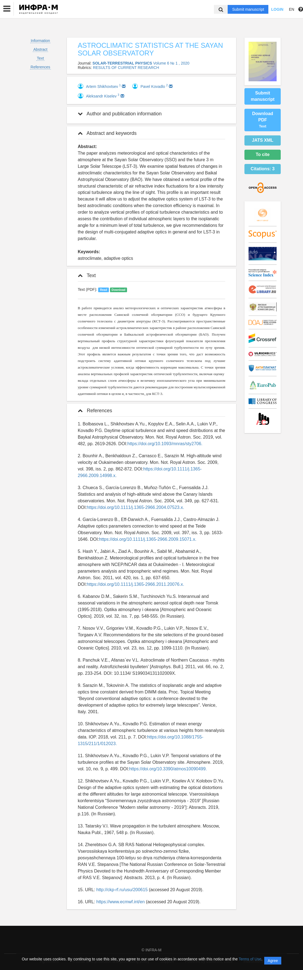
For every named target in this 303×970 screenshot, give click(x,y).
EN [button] (291, 9)
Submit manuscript (248, 9)
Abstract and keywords (107, 133)
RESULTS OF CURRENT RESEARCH (126, 67)
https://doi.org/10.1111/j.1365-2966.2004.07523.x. (135, 507)
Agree (273, 960)
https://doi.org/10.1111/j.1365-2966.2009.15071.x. (147, 539)
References (40, 67)
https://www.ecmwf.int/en (120, 901)
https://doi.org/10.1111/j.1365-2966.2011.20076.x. (135, 584)
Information (40, 40)
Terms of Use (250, 959)
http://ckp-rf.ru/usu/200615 (122, 889)
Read (103, 289)
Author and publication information (120, 113)
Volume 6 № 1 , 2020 (171, 63)
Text (40, 58)
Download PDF (262, 120)
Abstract (40, 49)
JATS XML (262, 140)
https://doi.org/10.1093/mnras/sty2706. (164, 443)
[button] (7, 9)
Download (118, 289)
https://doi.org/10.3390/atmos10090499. (168, 768)
